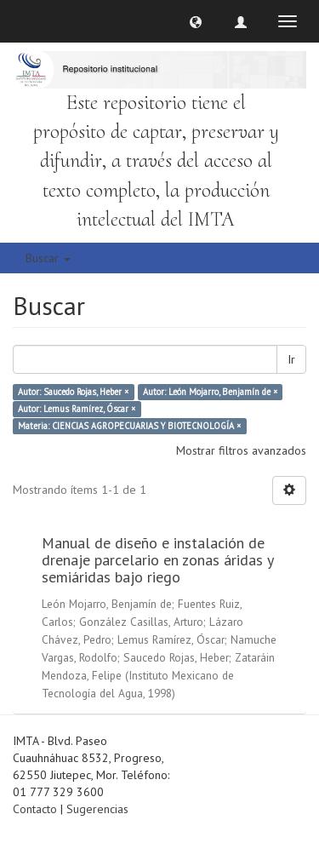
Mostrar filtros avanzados (241, 450)
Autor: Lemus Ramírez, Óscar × (76, 409)
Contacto (35, 809)
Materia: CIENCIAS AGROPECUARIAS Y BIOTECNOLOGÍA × (129, 426)
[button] (195, 21)
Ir (291, 359)
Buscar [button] (48, 258)
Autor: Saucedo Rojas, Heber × (73, 392)
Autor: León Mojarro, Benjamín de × (210, 392)
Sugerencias (97, 809)
